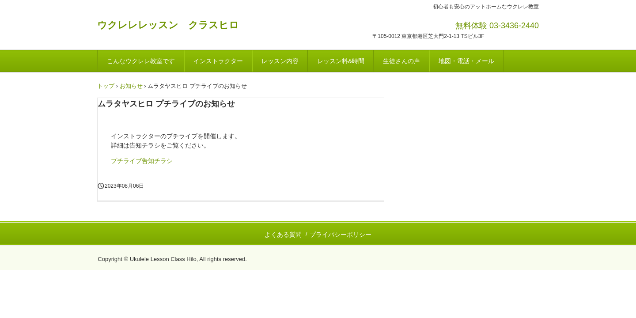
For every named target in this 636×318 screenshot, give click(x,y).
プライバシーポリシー (340, 234)
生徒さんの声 (401, 60)
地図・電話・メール (466, 60)
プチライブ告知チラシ (142, 160)
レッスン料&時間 (340, 60)
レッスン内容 (280, 60)
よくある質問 (283, 234)
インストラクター (218, 60)
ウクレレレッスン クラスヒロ (168, 24)
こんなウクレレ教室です (141, 60)
